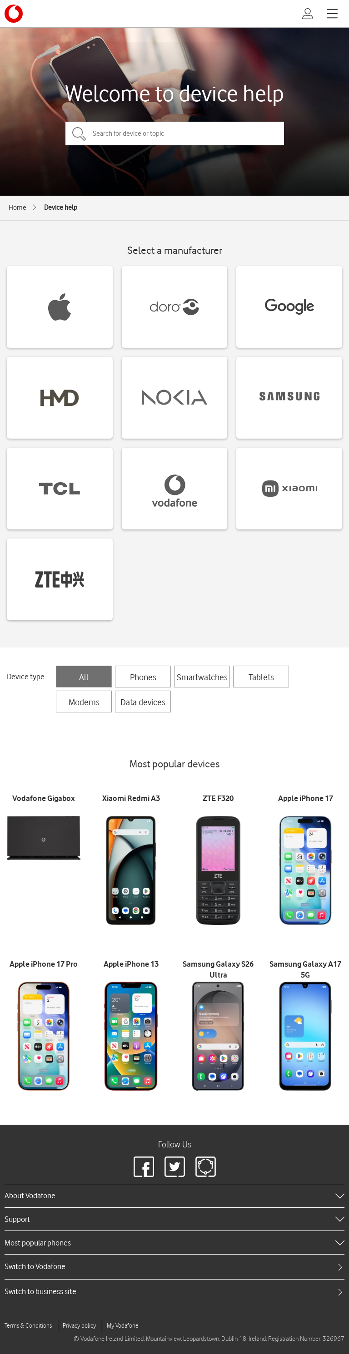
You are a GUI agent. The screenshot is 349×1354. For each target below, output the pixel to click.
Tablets (261, 677)
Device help (60, 207)
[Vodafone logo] (14, 14)
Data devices (142, 702)
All (84, 677)
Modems (84, 702)
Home (17, 207)
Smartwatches (202, 677)
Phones (143, 677)
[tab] (174, 1266)
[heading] (174, 1195)
